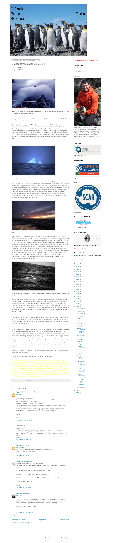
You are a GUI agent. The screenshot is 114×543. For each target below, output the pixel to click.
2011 (77, 301)
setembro (80, 313)
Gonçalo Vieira (20, 445)
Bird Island (80, 339)
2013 (77, 296)
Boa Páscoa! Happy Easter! (80, 357)
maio (79, 323)
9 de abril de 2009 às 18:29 (24, 420)
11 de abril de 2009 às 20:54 (24, 455)
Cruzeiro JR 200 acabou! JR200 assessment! (81, 345)
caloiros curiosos (21, 461)
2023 (77, 274)
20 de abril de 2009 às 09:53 (24, 512)
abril (78, 326)
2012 (77, 299)
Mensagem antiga (64, 519)
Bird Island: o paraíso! (81, 352)
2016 (77, 289)
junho (79, 321)
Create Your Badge (79, 71)
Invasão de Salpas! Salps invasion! (80, 382)
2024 (77, 271)
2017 (77, 286)
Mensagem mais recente (19, 519)
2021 (77, 279)
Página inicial (42, 519)
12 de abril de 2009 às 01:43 (24, 487)
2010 (77, 304)
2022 (77, 276)
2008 (77, 390)
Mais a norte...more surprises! (81, 375)
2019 (77, 284)
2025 (77, 269)
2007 (77, 393)
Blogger (67, 538)
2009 (77, 306)
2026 (77, 266)
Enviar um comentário (20, 516)
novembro (80, 308)
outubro (79, 311)
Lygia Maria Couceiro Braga (24, 392)
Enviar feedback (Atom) (25, 523)
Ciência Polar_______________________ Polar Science (48, 14)
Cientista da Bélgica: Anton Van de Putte (81, 364)
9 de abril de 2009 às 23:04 (24, 439)
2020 (77, 281)
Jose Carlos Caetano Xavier (81, 67)
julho (79, 318)
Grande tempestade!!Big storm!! (81, 370)
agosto (79, 316)
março (79, 387)
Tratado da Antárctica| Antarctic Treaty (81, 330)
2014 (77, 294)
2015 (77, 291)
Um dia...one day (80, 335)
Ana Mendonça (20, 493)
